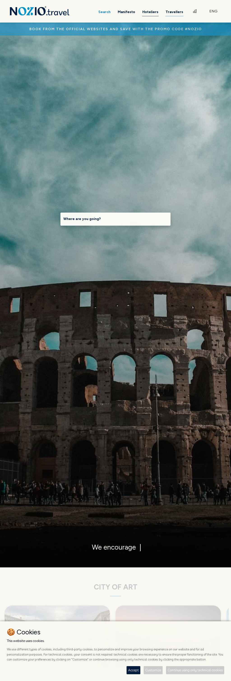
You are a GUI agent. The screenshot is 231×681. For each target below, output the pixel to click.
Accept (133, 670)
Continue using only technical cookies (195, 670)
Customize (153, 670)
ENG (213, 11)
